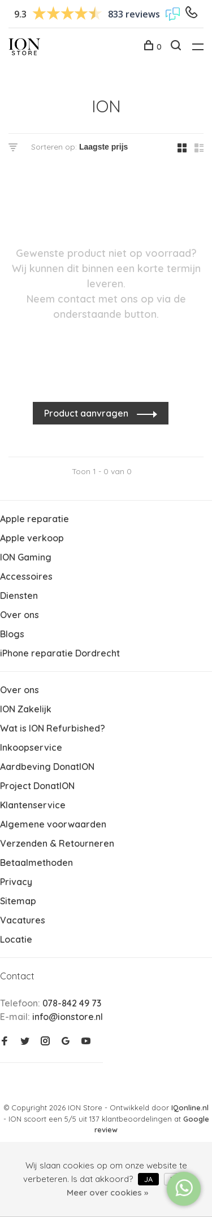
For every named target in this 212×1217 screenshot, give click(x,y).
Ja (148, 1179)
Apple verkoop (32, 538)
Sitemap (18, 901)
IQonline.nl (190, 1107)
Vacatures (22, 920)
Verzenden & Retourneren (57, 843)
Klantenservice (33, 805)
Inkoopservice (31, 747)
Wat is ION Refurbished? (52, 728)
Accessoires (26, 576)
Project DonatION (37, 785)
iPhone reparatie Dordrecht (60, 653)
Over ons (19, 614)
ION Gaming (25, 557)
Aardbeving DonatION (47, 766)
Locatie (16, 939)
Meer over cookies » (107, 1192)
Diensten (19, 595)
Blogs (12, 634)
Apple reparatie (34, 518)
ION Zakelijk (25, 709)
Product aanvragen (87, 413)
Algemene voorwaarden (53, 824)
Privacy (16, 881)
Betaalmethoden (36, 862)
